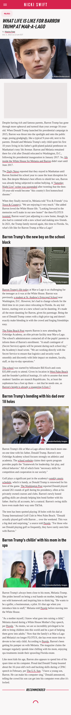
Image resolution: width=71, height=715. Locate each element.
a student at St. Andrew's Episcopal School (36, 297)
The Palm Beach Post (13, 330)
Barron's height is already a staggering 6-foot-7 (26, 387)
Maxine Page (10, 32)
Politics (7, 13)
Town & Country (11, 204)
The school (8, 367)
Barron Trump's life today (15, 289)
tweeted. (6, 216)
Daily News (12, 171)
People (47, 523)
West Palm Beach (59, 371)
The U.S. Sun (34, 670)
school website (25, 460)
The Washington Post (31, 486)
